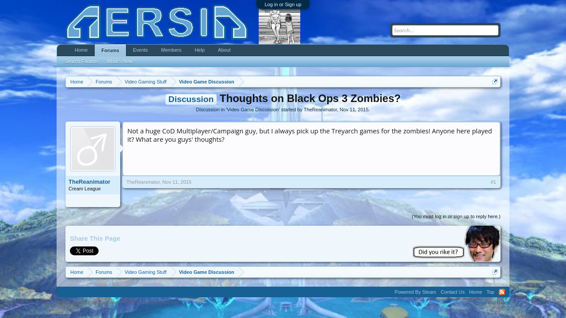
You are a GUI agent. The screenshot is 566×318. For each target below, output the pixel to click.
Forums (110, 50)
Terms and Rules (491, 302)
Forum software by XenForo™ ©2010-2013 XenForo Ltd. (118, 302)
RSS (502, 292)
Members (171, 50)
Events (140, 50)
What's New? (121, 61)
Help (200, 50)
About (224, 50)
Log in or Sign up (282, 4)
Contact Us (452, 292)
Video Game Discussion (253, 109)
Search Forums (81, 61)
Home (81, 50)
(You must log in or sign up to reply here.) (456, 216)
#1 (493, 182)
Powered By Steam (415, 292)
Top (490, 292)
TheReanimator (320, 109)
